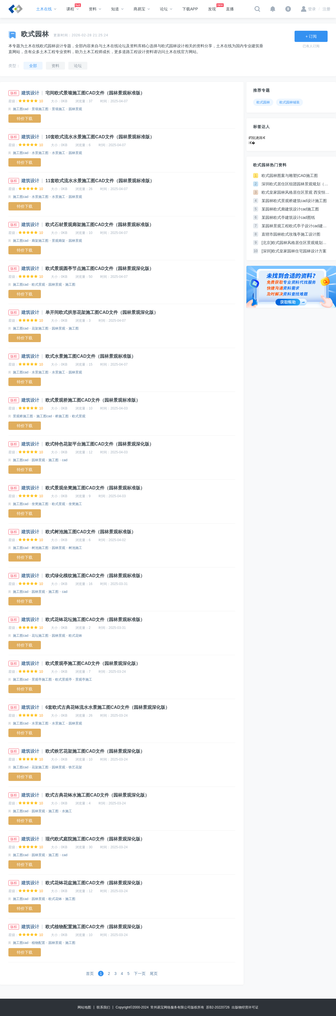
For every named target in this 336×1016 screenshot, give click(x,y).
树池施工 (75, 548)
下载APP (190, 9)
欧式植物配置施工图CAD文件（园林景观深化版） (95, 926)
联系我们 (103, 1007)
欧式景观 (38, 284)
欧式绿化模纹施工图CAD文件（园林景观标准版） (95, 575)
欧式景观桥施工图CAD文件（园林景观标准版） (92, 400)
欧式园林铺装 (289, 102)
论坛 (166, 9)
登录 (308, 9)
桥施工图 (62, 416)
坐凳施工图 (40, 504)
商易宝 (142, 9)
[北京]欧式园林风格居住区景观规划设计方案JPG (295, 242)
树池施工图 (40, 548)
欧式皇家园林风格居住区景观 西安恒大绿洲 (295, 192)
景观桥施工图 (23, 416)
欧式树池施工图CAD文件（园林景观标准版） (90, 531)
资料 (95, 9)
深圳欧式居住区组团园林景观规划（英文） (295, 184)
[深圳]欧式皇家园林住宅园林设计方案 (294, 251)
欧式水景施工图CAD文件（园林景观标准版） (90, 356)
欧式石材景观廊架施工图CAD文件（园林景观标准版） (99, 224)
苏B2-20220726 (218, 1007)
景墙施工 (58, 109)
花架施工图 (40, 328)
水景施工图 (40, 153)
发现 (214, 7)
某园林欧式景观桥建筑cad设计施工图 (294, 200)
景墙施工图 (40, 109)
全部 (33, 65)
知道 (117, 9)
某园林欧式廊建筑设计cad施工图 (290, 209)
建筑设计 (30, 93)
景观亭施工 (83, 679)
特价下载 (24, 118)
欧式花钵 (75, 636)
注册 (324, 9)
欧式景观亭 (63, 679)
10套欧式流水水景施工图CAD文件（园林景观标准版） (99, 136)
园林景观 (75, 109)
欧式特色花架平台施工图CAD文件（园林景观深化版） (99, 444)
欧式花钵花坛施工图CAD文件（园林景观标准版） (95, 619)
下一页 (140, 973)
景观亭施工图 (42, 679)
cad (64, 460)
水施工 (67, 811)
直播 (230, 9)
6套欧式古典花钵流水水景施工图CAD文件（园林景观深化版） (107, 707)
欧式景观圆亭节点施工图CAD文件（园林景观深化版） (99, 268)
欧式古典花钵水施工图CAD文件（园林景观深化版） (97, 795)
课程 (72, 9)
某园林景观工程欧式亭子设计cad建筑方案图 (295, 226)
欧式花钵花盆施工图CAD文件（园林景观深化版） (95, 882)
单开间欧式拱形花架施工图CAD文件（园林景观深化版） (101, 312)
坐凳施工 (75, 504)
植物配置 (38, 943)
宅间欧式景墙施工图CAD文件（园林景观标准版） (95, 93)
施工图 (70, 284)
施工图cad (20, 109)
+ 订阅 (311, 36)
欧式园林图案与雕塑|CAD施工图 (290, 175)
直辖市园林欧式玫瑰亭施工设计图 (291, 234)
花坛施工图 (40, 636)
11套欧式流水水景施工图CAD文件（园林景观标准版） (99, 180)
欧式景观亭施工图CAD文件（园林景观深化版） (92, 663)
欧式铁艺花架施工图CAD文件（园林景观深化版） (95, 751)
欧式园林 (263, 102)
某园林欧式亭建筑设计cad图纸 (288, 217)
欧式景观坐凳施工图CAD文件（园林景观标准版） (95, 487)
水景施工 (58, 153)
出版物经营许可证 (245, 1007)
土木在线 (46, 9)
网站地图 (84, 1007)
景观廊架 (58, 241)
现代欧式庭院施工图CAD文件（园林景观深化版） (95, 839)
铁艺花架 (75, 767)
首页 (90, 973)
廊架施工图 (40, 241)
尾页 (154, 973)
